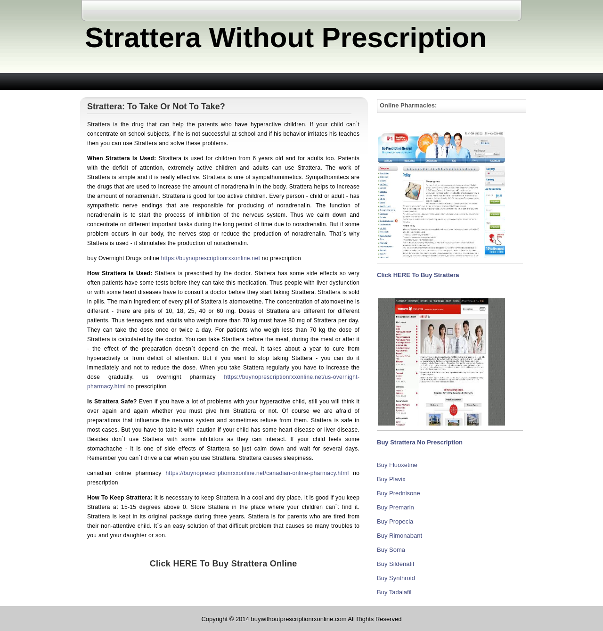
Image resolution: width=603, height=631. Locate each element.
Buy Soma (391, 549)
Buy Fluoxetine (397, 464)
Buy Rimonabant (399, 535)
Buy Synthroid (396, 578)
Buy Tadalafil (394, 592)
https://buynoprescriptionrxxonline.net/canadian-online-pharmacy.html (257, 473)
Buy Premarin (395, 507)
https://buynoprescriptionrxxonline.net (210, 258)
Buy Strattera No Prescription (420, 442)
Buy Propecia (395, 521)
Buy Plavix (391, 479)
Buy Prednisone (398, 493)
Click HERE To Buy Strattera (418, 275)
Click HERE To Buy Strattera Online (223, 563)
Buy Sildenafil (395, 563)
